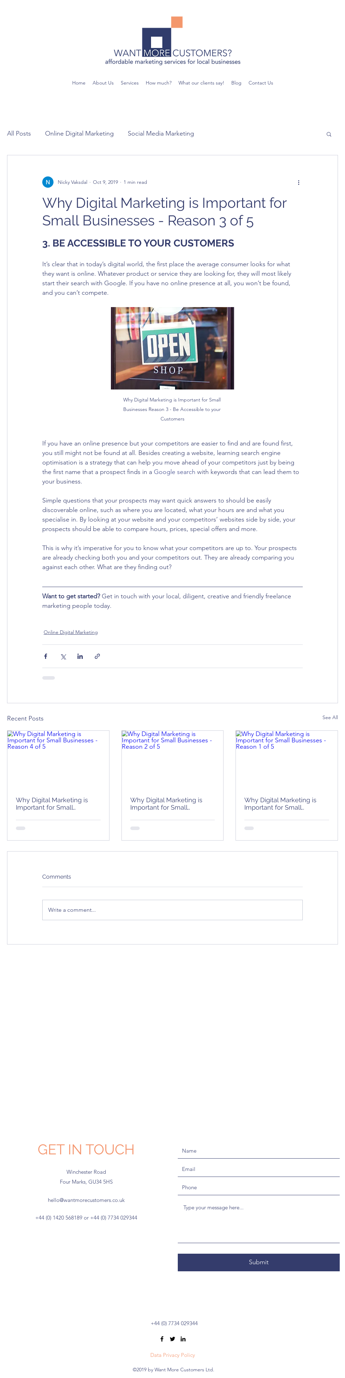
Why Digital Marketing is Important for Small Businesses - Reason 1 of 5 (284, 803)
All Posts (19, 133)
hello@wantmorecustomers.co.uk (86, 1200)
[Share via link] (97, 656)
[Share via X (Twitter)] (62, 656)
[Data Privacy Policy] (172, 1355)
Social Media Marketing (161, 133)
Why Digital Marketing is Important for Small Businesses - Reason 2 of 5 (170, 803)
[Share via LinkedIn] (80, 656)
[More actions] (298, 182)
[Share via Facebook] (45, 656)
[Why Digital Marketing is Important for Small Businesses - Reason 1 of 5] (287, 759)
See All (330, 717)
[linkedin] (183, 1338)
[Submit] (259, 1262)
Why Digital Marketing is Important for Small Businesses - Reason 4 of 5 (56, 803)
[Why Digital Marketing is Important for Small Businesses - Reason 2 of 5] (173, 759)
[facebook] (161, 1338)
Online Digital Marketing (79, 133)
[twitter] (172, 1338)
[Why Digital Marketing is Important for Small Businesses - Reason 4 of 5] (58, 759)
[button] (329, 134)
